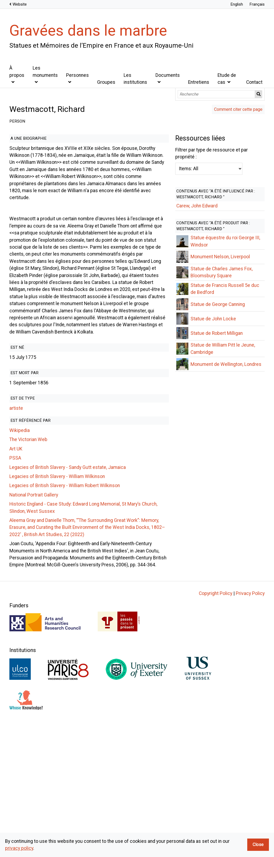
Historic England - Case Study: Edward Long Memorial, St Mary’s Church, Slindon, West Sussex (106, 440)
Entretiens (198, 82)
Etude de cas (227, 79)
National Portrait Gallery (33, 431)
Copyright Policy (215, 721)
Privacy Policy (250, 721)
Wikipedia (19, 367)
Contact (254, 82)
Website (20, 4)
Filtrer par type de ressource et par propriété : (111, 506)
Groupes (106, 82)
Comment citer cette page (238, 109)
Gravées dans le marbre (88, 30)
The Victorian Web (28, 376)
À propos (16, 71)
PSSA (15, 394)
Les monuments (45, 71)
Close (258, 844)
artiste (16, 344)
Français (257, 4)
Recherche (258, 94)
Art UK (15, 385)
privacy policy (19, 848)
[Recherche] (216, 94)
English (236, 4)
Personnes (77, 75)
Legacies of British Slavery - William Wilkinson (57, 413)
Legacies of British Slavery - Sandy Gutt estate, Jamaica (67, 403)
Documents (167, 75)
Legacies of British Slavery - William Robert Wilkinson (64, 422)
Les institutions (135, 79)
